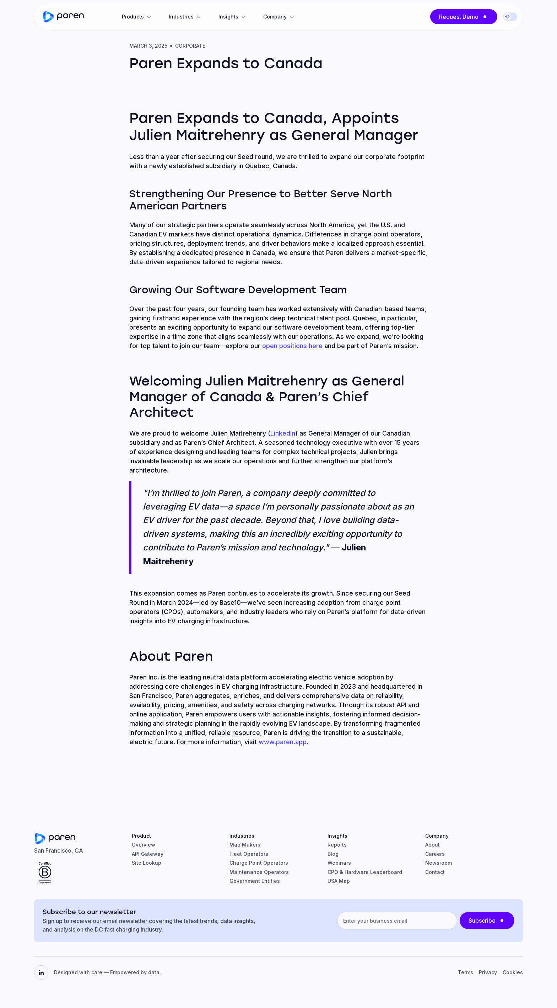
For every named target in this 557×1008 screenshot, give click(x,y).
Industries (181, 17)
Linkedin (282, 433)
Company (275, 17)
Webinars (339, 863)
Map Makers (244, 845)
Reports (337, 845)
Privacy (488, 972)
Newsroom (438, 863)
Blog (333, 854)
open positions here (292, 346)
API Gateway (147, 854)
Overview (143, 845)
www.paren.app (283, 742)
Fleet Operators (248, 854)
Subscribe (482, 920)
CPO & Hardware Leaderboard (365, 872)
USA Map (339, 881)
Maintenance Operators (259, 872)
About (432, 845)
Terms (465, 972)
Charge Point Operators (258, 863)
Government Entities (254, 881)
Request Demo (458, 16)
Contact (435, 872)
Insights (228, 17)
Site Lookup (146, 863)
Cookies (513, 972)
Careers (435, 854)
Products (133, 17)
